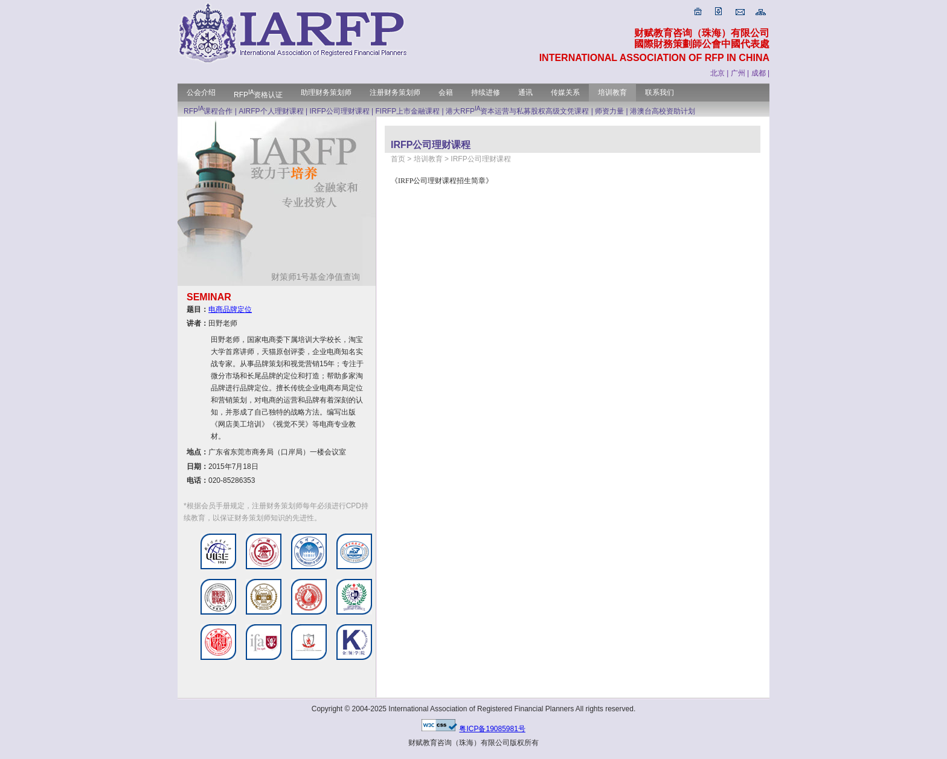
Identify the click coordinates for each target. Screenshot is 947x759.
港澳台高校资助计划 (662, 111)
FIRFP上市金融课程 (408, 111)
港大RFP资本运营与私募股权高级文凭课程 (517, 111)
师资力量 (609, 111)
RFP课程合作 (208, 111)
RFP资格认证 (258, 95)
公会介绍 (201, 92)
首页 (398, 159)
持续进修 (485, 92)
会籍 (445, 92)
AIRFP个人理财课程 (271, 111)
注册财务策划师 (395, 92)
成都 (758, 73)
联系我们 (659, 92)
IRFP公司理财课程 (339, 111)
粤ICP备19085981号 (492, 729)
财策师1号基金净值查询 (320, 277)
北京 (717, 73)
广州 (738, 73)
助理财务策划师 (326, 92)
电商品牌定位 (230, 309)
